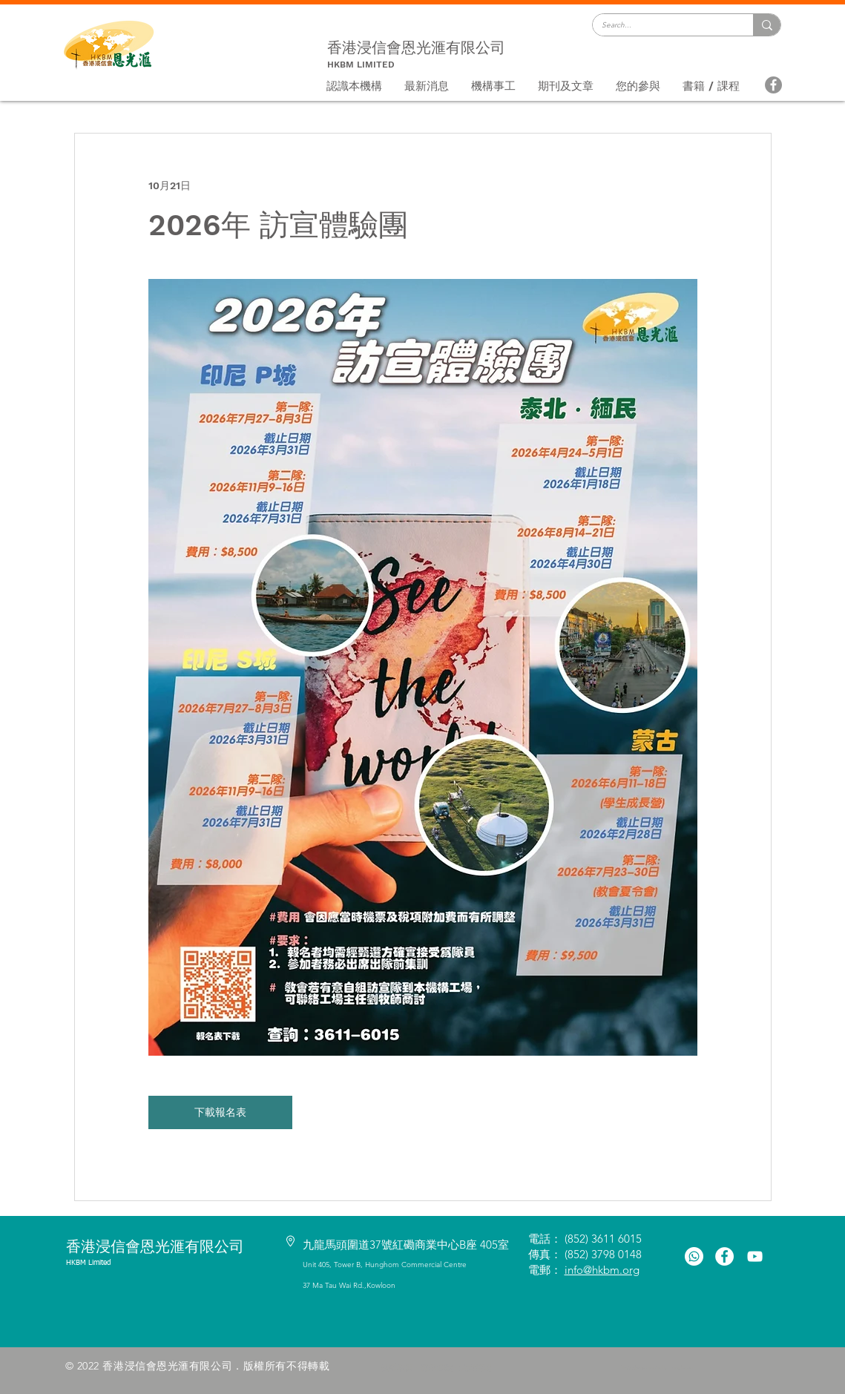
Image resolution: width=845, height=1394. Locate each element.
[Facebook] (773, 84)
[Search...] (662, 25)
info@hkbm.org (602, 1270)
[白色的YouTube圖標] (755, 1256)
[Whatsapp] (694, 1256)
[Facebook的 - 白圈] (724, 1256)
